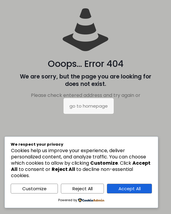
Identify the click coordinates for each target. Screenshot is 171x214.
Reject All (82, 188)
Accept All (129, 188)
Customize (34, 188)
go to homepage (88, 106)
